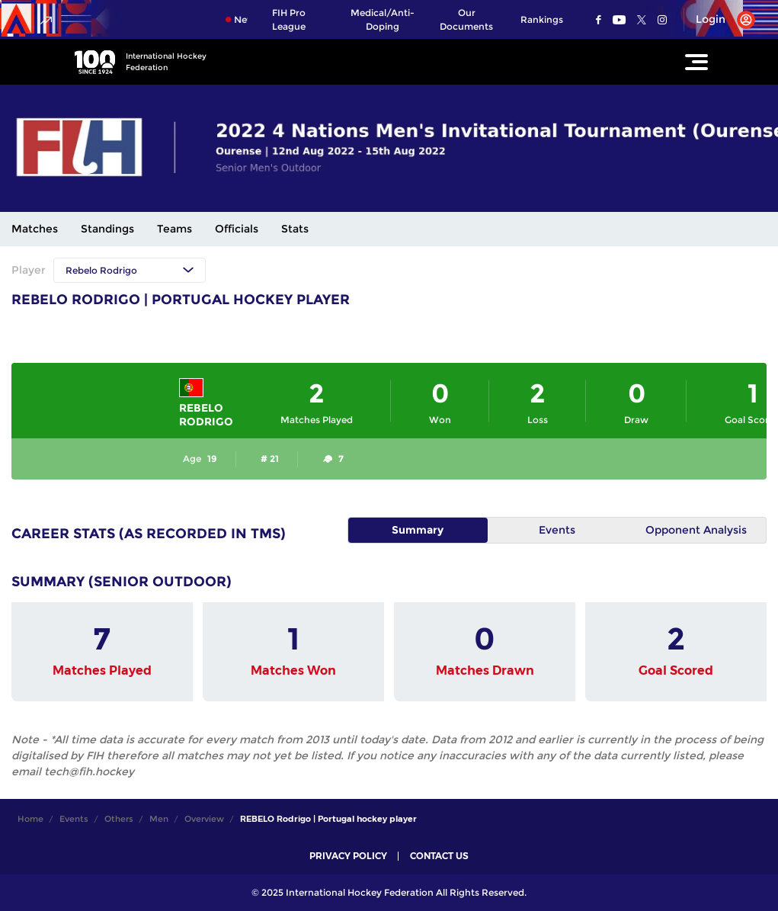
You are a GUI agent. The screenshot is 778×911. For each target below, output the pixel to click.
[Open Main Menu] (696, 62)
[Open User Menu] (719, 20)
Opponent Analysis (696, 530)
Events (557, 530)
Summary (417, 530)
